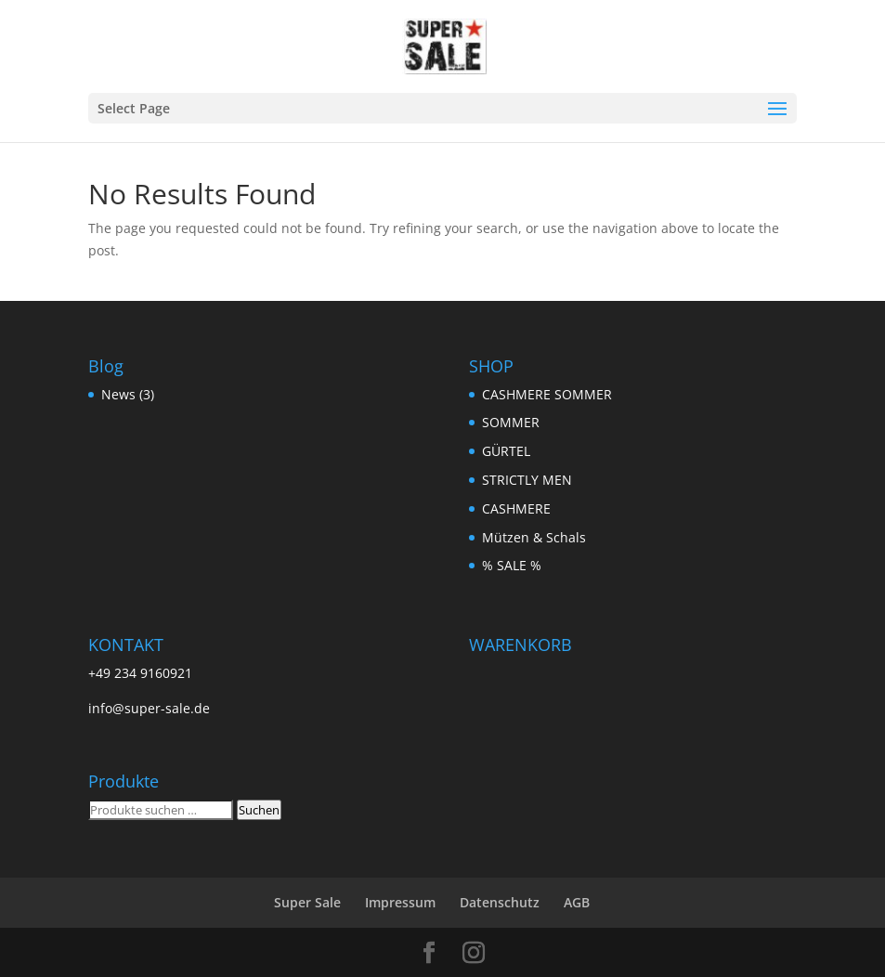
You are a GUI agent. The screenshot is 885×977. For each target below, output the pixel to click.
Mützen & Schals (534, 537)
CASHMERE (516, 508)
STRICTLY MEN (527, 479)
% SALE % (511, 565)
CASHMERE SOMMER (547, 394)
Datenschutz (500, 902)
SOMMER (511, 422)
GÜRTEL (506, 451)
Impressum (400, 902)
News (118, 394)
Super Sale (307, 902)
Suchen (259, 809)
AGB (577, 902)
